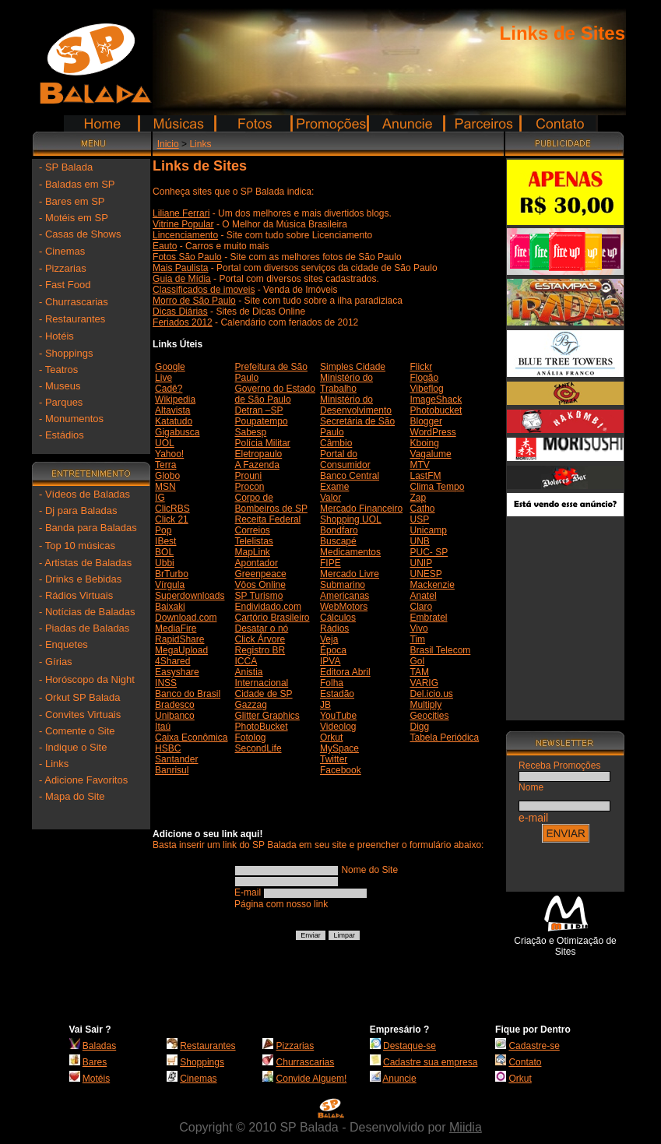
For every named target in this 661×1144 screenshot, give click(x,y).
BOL (164, 552)
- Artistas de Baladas (85, 562)
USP (420, 519)
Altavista (172, 410)
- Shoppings (66, 353)
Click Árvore (260, 639)
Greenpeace (261, 573)
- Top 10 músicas (77, 545)
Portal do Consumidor (345, 459)
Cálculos (338, 617)
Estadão (337, 693)
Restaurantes (207, 1045)
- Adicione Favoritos (83, 780)
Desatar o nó (262, 628)
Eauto (165, 246)
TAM (419, 672)
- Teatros (58, 369)
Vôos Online (260, 584)
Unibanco (175, 715)
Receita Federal (268, 519)
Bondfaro (339, 530)
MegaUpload (181, 650)
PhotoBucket (261, 726)
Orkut (331, 737)
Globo (167, 475)
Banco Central (349, 475)
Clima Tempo (437, 486)
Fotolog (250, 737)
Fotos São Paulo (187, 257)
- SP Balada (66, 167)
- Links (54, 763)
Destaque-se (409, 1045)
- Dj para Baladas (78, 510)
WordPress (433, 432)
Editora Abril (345, 672)
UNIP (421, 563)
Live (163, 377)
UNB (420, 541)
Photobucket (436, 410)
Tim (418, 639)
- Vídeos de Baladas (84, 494)
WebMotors (343, 606)
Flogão (424, 377)
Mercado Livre (349, 573)
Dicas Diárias (180, 311)
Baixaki (170, 606)
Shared (175, 661)
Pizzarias (295, 1045)
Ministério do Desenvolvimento (356, 405)
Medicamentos (350, 552)
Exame (334, 486)
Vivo (419, 628)
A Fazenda (257, 464)
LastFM (425, 475)
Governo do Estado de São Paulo (275, 394)
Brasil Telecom (440, 650)
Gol (417, 661)
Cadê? (168, 388)
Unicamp (428, 530)
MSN (165, 486)
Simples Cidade (352, 366)
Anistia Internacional (262, 677)
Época (333, 650)
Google (170, 366)
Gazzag (251, 704)
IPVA (330, 661)
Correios (252, 530)
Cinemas (198, 1078)
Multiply (426, 704)
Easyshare (177, 672)
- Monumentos (71, 418)
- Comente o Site (77, 731)
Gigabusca (177, 432)
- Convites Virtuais (80, 714)
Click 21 (171, 519)
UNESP (426, 573)
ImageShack (436, 399)
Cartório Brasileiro (272, 617)
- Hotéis (56, 336)
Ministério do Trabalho (346, 383)
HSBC (168, 748)
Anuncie (399, 1078)
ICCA (246, 661)
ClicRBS (172, 508)
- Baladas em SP (77, 184)
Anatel (423, 595)
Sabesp (251, 432)
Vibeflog (427, 388)
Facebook (340, 770)
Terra (165, 464)
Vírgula (170, 584)
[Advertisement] (565, 612)
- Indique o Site (73, 747)
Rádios (334, 628)
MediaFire (175, 628)
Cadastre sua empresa (430, 1062)
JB (325, 704)
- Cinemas (62, 251)
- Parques (61, 402)
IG (160, 497)
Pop (163, 530)
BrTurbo (171, 573)
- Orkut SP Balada (80, 697)
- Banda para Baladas (88, 527)
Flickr (421, 366)
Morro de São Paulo (194, 300)
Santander (176, 759)
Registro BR (260, 650)
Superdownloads (189, 595)
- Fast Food (64, 284)
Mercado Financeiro (361, 508)
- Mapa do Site (72, 796)
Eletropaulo (259, 454)
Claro (421, 606)
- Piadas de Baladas (84, 628)
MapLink (252, 552)
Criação (530, 940)
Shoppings (202, 1062)
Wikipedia (175, 399)
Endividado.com (268, 606)
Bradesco (175, 704)
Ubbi (164, 563)
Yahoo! (169, 454)
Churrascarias (305, 1062)
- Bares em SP (72, 201)
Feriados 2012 (183, 322)
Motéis (96, 1078)
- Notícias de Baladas (87, 612)
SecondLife (258, 748)
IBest (165, 541)
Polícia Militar (262, 443)
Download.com (185, 617)
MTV (420, 464)
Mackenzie (432, 584)
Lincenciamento (185, 235)
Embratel (429, 617)
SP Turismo (259, 595)
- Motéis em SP (73, 218)
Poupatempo (261, 421)
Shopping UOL (350, 519)
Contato (524, 1062)
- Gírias (55, 661)
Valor (330, 497)
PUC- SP (429, 552)
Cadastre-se (533, 1045)
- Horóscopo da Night (87, 679)
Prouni (248, 475)
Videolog (338, 726)
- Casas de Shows (80, 234)
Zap (418, 497)
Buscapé (338, 541)
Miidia (465, 1127)
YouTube (338, 715)
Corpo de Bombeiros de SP (271, 503)
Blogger (426, 421)
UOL (164, 443)
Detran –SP (259, 410)
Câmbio (336, 443)
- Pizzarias (62, 268)
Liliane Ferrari (181, 213)
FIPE (330, 563)
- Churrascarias (73, 302)
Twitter (333, 759)
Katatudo (173, 421)
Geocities (429, 715)
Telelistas (254, 541)
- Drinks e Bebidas (80, 579)
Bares (95, 1062)
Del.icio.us (431, 693)
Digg (420, 726)
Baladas (99, 1045)
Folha (331, 683)
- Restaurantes (72, 319)
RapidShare (179, 639)
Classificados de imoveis (204, 289)
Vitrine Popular (183, 224)
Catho (422, 508)
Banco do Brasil (187, 693)
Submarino (342, 584)
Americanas (344, 595)
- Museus (59, 386)
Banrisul (171, 770)
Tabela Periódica (445, 737)
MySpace (339, 748)
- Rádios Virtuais (76, 595)
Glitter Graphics (267, 715)
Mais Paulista (180, 267)
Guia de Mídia (182, 278)
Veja (329, 639)
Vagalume (431, 454)
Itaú (163, 726)
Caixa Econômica (191, 737)
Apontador (256, 563)
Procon (250, 486)
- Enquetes (63, 644)
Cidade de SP (264, 693)
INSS (166, 683)
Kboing (424, 443)
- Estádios (61, 435)
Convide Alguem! (311, 1078)
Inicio (168, 144)
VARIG (424, 683)
